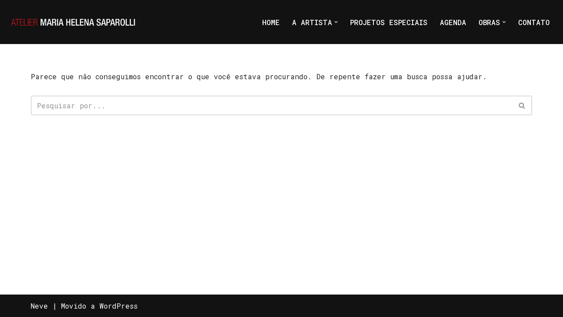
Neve (39, 305)
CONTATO (534, 22)
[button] (336, 22)
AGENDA (453, 22)
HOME (271, 22)
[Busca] (271, 105)
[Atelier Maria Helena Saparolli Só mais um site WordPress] (74, 22)
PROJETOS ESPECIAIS (389, 22)
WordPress (118, 305)
